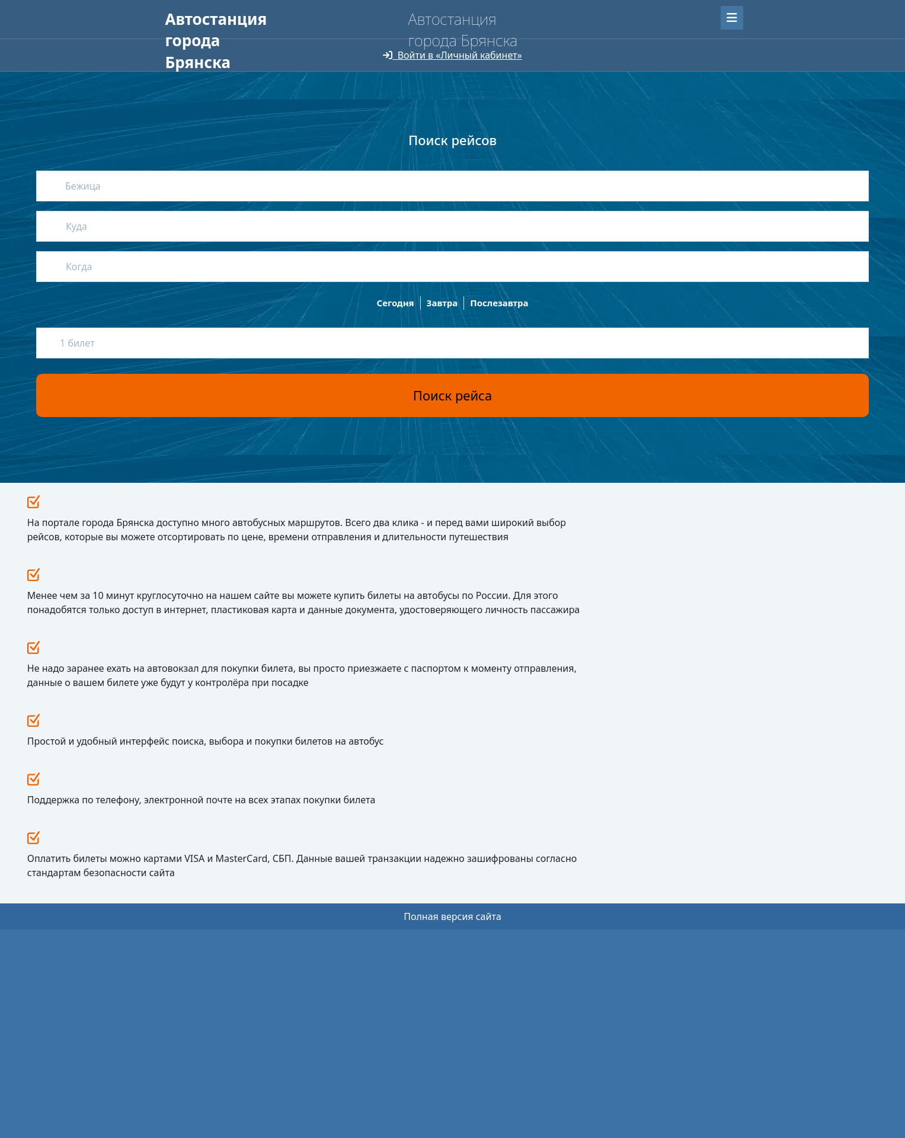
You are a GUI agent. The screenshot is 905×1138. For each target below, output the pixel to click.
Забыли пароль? (665, 16)
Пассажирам (249, 41)
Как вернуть (337, 905)
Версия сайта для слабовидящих (237, 65)
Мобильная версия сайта (214, 1102)
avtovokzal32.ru (218, 871)
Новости (438, 870)
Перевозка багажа (348, 959)
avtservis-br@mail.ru (589, 942)
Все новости (589, 819)
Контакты (440, 950)
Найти (713, 127)
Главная (184, 41)
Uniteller (244, 1070)
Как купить (335, 888)
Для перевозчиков (381, 41)
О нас (308, 41)
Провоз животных (347, 941)
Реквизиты (439, 916)
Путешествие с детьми (355, 923)
